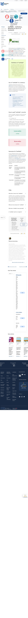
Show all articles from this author (18, 262)
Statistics (2, 44)
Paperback (2, 387)
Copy (22, 292)
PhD (1, 380)
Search (17, 0)
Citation (2, 32)
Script (8, 382)
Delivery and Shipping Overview (14, 379)
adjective (10, 85)
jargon (17, 52)
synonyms (16, 157)
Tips (2, 47)
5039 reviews (24, 387)
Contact (21, 0)
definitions (19, 48)
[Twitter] (24, 396)
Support (26, 0)
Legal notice (14, 390)
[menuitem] (2, 408)
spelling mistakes (14, 155)
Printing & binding (2, 37)
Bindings (2, 382)
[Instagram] (22, 396)
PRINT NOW (24, 13)
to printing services (23, 224)
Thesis (2, 375)
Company (14, 372)
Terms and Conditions (6, 408)
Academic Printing (21, 10)
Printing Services (3, 10)
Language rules (3, 35)
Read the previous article (12, 266)
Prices (8, 375)
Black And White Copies (8, 388)
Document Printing (12, 10)
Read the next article (22, 266)
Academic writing (4, 30)
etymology (21, 53)
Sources (2, 42)
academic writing (16, 49)
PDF (7, 380)
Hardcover (2, 389)
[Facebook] (19, 396)
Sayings (2, 41)
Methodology (3, 39)
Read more (10, 356)
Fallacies (2, 33)
